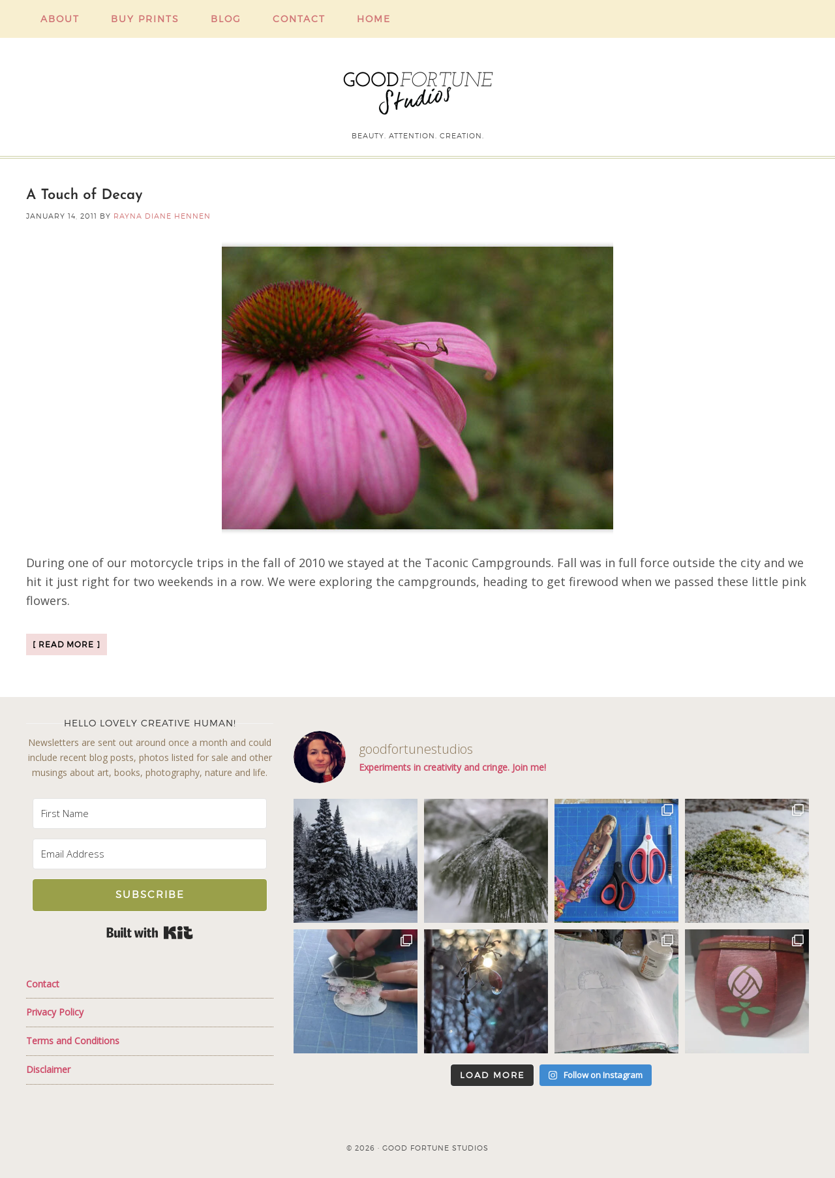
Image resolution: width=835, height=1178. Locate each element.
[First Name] (150, 813)
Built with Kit (149, 932)
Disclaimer (48, 1069)
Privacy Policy (55, 1012)
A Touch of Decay (84, 195)
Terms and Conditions (72, 1040)
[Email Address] (150, 854)
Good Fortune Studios (417, 90)
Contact (42, 984)
